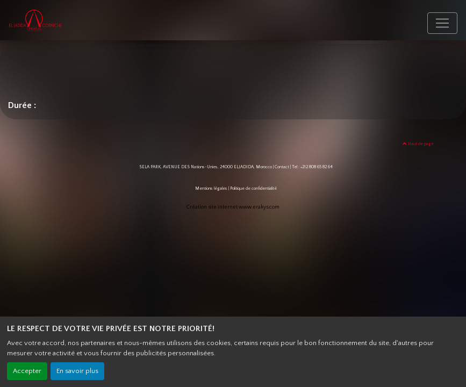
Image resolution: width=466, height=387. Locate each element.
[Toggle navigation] (442, 23)
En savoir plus (77, 371)
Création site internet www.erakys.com (233, 207)
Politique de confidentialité (253, 188)
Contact (282, 166)
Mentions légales (211, 188)
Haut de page (418, 143)
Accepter (27, 371)
